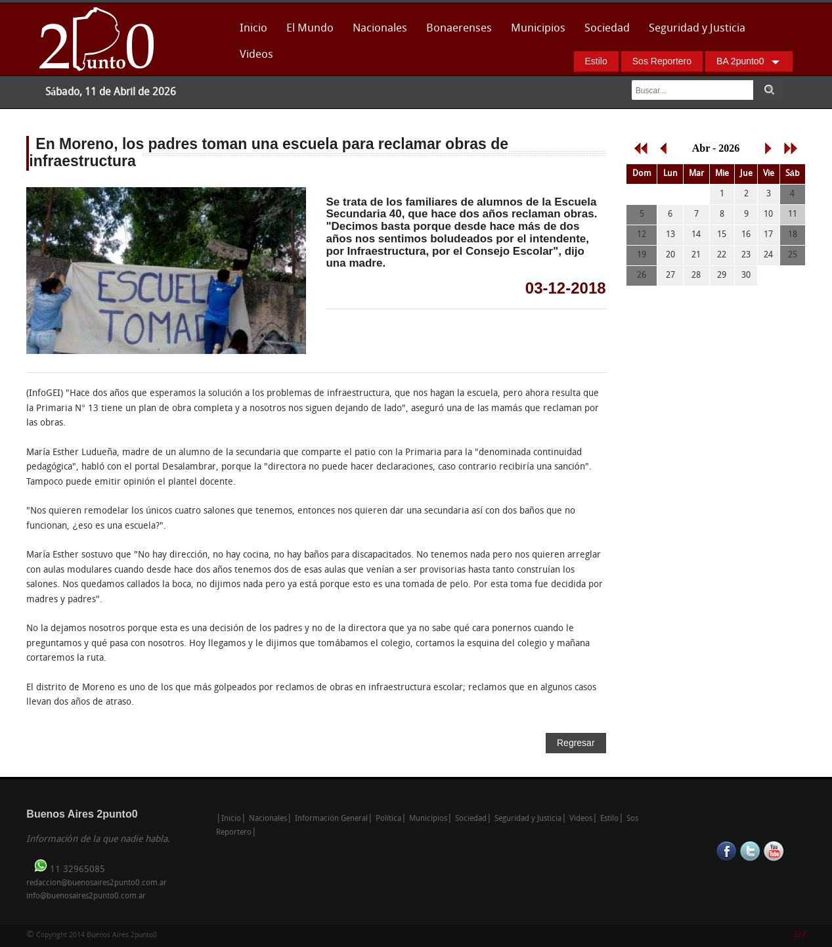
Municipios (538, 28)
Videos (256, 54)
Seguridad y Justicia (697, 28)
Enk (800, 934)
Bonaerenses (455, 32)
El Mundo (310, 28)
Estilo (596, 61)
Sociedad (607, 28)
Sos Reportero (661, 61)
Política (388, 819)
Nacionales (380, 28)
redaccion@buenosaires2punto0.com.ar (96, 883)
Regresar (576, 743)
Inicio (253, 28)
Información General (331, 819)
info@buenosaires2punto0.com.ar (86, 896)
